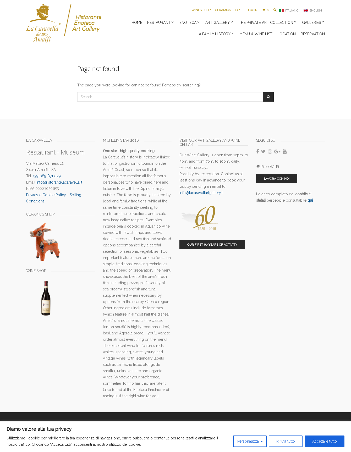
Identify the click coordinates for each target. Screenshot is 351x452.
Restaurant (159, 22)
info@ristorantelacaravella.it (59, 182)
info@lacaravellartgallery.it (201, 193)
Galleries (311, 22)
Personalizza (248, 441)
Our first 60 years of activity (212, 244)
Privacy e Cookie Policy (46, 195)
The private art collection (266, 22)
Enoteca (187, 22)
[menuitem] (289, 11)
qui (310, 200)
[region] (175, 436)
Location (286, 34)
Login (252, 10)
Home (136, 22)
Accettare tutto (324, 441)
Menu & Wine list (255, 34)
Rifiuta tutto (285, 441)
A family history (215, 34)
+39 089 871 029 (47, 176)
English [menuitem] (315, 10)
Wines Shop (201, 10)
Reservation (313, 34)
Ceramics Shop (227, 10)
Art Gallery (217, 22)
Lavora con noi (276, 178)
